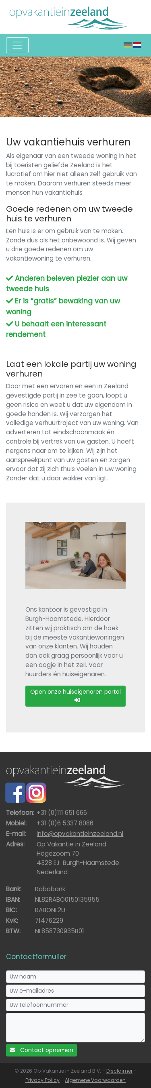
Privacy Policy (42, 1080)
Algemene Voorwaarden (95, 1080)
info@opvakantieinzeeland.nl (80, 833)
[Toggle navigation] (17, 45)
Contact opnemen (41, 1050)
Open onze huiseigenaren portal (75, 695)
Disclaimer (119, 1070)
